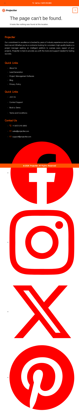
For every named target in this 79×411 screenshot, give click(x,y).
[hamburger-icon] (75, 10)
